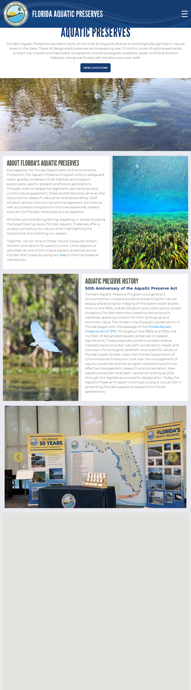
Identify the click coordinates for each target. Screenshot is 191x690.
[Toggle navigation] (184, 14)
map (62, 255)
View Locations (95, 67)
